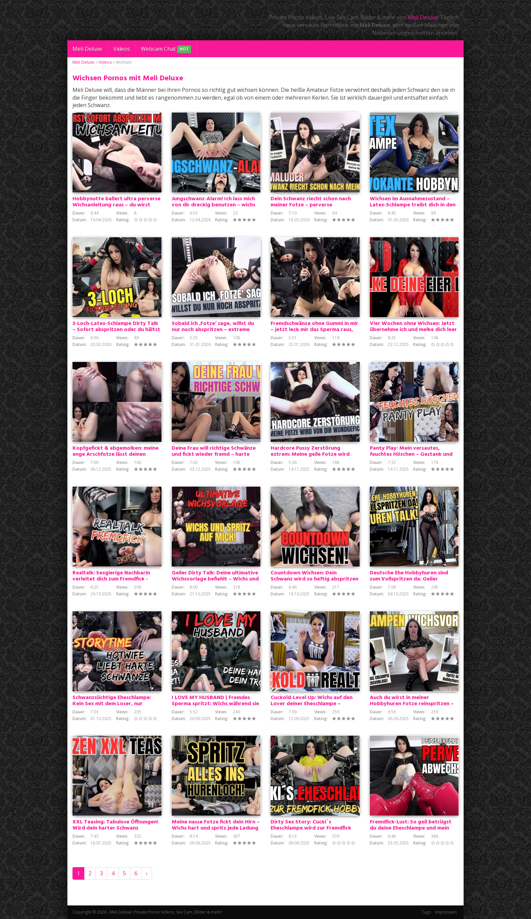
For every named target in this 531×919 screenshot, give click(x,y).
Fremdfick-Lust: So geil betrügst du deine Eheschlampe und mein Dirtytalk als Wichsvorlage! (410, 828)
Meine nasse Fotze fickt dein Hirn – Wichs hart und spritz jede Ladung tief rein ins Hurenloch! (216, 828)
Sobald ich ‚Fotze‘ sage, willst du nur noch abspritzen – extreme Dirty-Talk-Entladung (213, 329)
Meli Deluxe (423, 17)
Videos (121, 49)
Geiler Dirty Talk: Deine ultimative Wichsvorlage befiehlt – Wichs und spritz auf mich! (215, 579)
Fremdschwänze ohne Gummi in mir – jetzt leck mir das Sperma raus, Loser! (314, 329)
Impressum (446, 912)
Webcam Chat (166, 49)
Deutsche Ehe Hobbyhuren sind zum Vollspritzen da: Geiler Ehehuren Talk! (409, 579)
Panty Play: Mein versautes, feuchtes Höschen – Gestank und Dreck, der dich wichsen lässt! (411, 454)
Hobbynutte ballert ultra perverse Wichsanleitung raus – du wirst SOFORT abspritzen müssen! (116, 205)
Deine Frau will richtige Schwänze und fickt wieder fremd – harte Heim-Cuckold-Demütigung (214, 454)
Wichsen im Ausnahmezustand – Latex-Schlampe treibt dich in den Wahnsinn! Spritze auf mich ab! (412, 205)
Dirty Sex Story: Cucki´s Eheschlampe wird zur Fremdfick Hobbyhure (311, 828)
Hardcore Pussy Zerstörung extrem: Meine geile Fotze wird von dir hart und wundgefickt (310, 454)
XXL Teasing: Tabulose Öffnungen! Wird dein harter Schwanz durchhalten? (115, 828)
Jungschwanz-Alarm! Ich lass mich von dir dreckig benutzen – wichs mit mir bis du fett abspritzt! (213, 205)
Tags (426, 912)
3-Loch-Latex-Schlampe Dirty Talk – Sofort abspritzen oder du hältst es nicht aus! (116, 329)
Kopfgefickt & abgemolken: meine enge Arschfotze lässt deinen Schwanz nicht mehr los (115, 454)
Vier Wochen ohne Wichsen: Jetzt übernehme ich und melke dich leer (413, 326)
